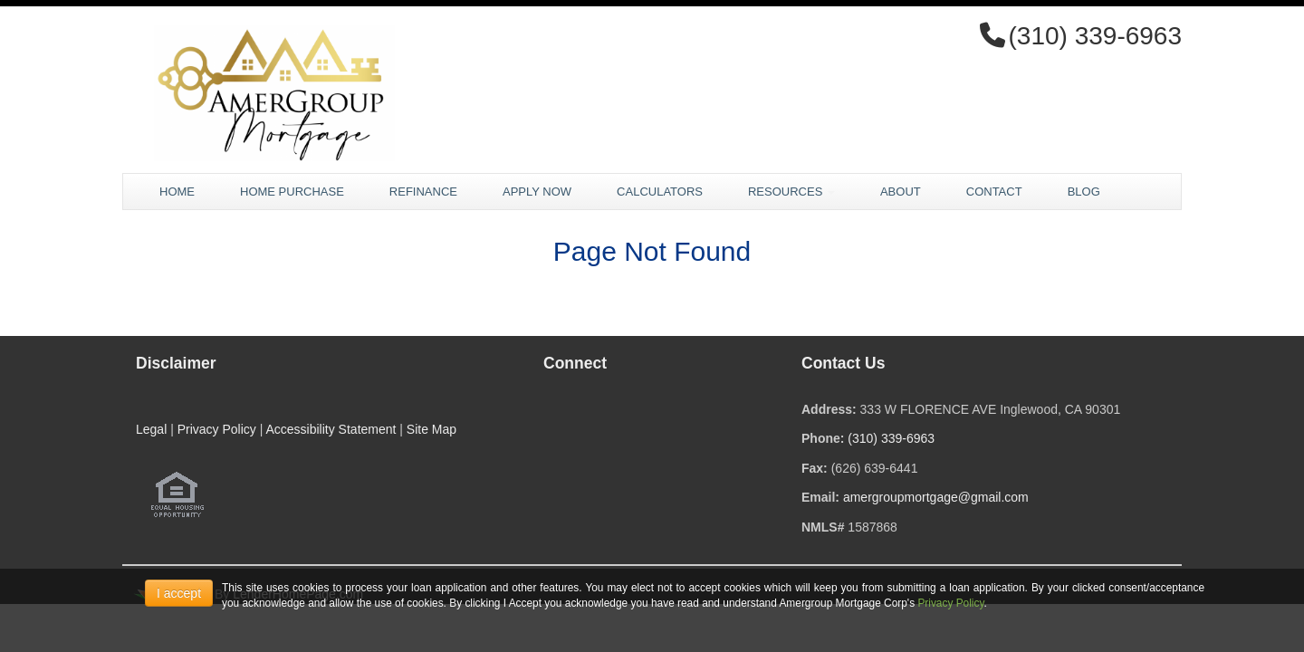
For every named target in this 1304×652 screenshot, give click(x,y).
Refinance (423, 191)
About (900, 191)
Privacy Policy (216, 429)
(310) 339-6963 (891, 438)
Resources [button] (791, 191)
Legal (151, 429)
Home (177, 191)
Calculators (660, 191)
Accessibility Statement (330, 429)
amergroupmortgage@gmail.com (936, 497)
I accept (179, 593)
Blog (1084, 191)
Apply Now (537, 191)
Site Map (431, 429)
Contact (994, 191)
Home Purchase (292, 191)
